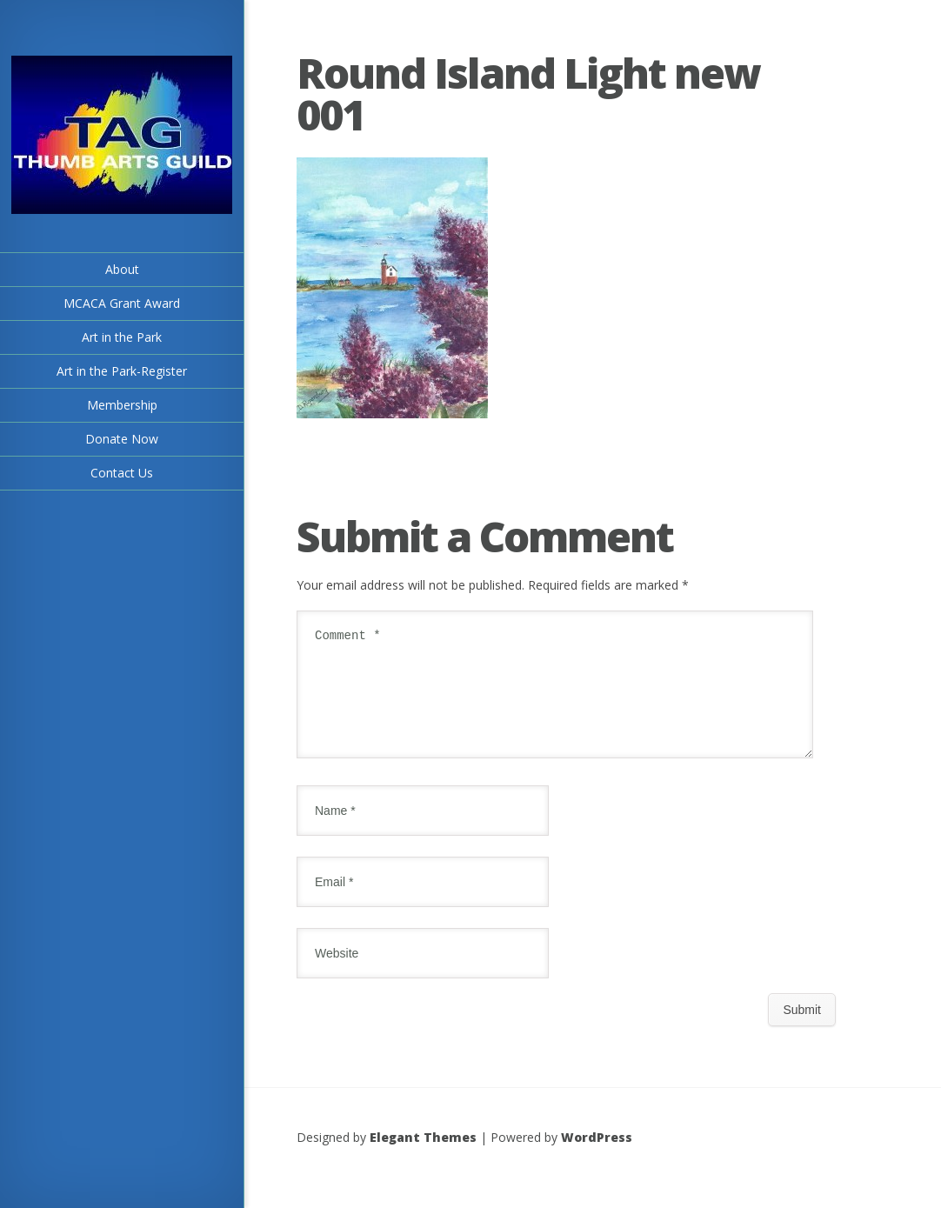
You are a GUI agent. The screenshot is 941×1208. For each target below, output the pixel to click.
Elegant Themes (423, 1158)
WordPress (596, 1158)
